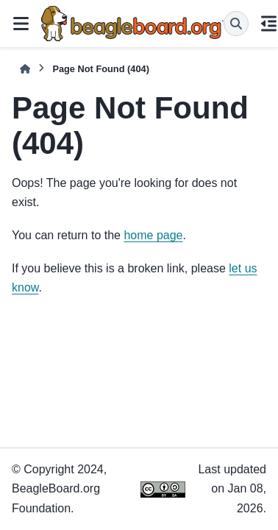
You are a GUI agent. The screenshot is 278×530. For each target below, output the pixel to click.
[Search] (236, 23)
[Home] (25, 69)
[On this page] (269, 23)
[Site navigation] (20, 23)
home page (153, 235)
